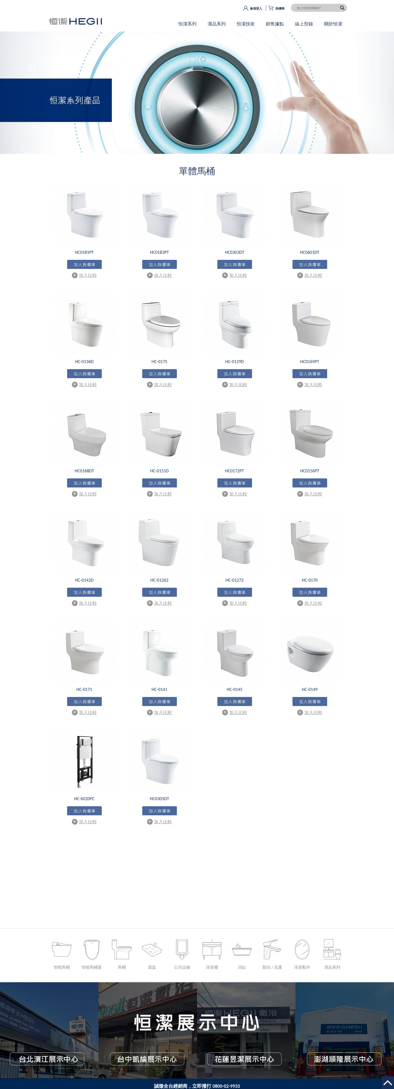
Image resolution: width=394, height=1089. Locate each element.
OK (197, 97)
